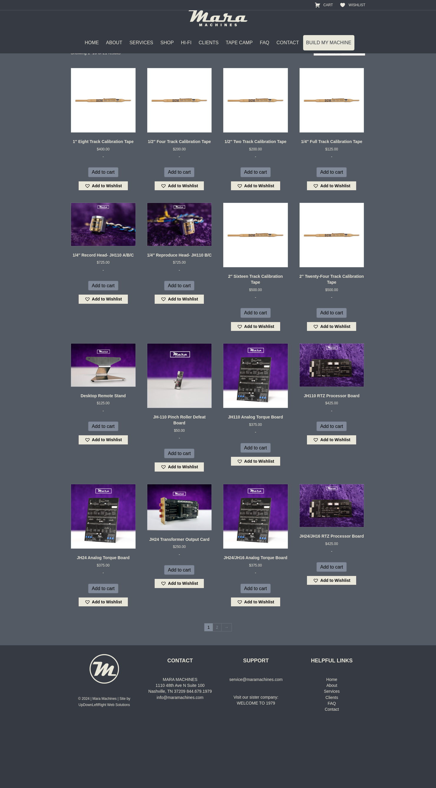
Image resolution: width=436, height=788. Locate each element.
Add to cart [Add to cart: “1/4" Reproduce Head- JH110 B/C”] (179, 349)
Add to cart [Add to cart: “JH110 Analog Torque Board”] (255, 511)
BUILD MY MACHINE (328, 52)
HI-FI (186, 52)
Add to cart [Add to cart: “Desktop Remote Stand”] (103, 490)
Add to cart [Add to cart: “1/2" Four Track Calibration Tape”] (179, 236)
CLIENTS (209, 52)
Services (332, 755)
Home (76, 78)
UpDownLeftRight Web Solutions (104, 768)
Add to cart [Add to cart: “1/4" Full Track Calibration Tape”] (331, 236)
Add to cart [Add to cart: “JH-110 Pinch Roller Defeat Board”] (179, 517)
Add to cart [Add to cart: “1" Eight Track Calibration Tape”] (103, 236)
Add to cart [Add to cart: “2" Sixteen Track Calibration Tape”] (255, 376)
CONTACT (288, 52)
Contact (332, 773)
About (331, 749)
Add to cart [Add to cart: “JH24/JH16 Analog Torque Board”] (255, 652)
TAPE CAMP (239, 52)
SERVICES (141, 52)
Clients (332, 761)
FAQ (264, 52)
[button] (103, 249)
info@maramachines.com (180, 761)
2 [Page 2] (217, 691)
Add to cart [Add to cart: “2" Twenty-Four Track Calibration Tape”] (331, 376)
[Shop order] (339, 117)
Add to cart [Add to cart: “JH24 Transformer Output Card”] (179, 633)
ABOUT (114, 52)
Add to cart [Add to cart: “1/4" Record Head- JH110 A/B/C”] (103, 349)
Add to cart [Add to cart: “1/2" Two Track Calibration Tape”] (255, 236)
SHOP (167, 52)
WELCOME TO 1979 (256, 767)
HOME (92, 52)
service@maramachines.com (256, 743)
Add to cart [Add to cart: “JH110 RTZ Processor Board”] (331, 490)
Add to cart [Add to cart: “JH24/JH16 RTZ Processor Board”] (331, 630)
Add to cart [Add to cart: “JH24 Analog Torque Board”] (103, 652)
